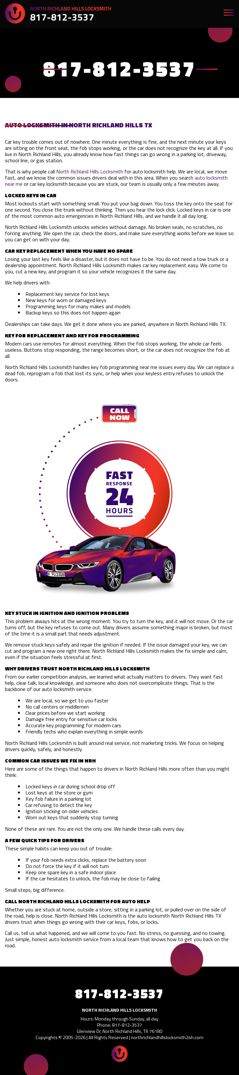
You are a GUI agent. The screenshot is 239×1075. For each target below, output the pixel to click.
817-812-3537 (62, 16)
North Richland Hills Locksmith (89, 171)
